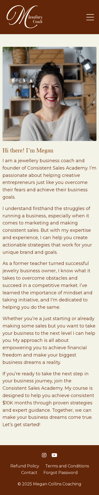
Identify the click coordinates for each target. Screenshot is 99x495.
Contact (29, 472)
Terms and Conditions (67, 466)
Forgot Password (60, 472)
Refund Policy (24, 466)
